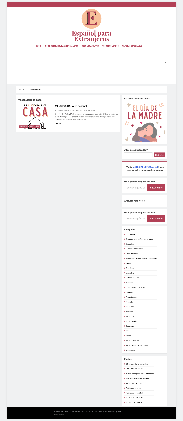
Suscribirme (156, 187)
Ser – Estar (130, 316)
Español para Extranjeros (91, 35)
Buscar (159, 155)
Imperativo (130, 273)
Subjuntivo (130, 326)
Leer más (59, 123)
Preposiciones (131, 297)
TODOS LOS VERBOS (110, 46)
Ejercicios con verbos (134, 249)
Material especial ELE (134, 278)
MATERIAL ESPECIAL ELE (132, 46)
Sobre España (131, 321)
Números (129, 283)
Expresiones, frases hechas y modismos (141, 258)
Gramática (130, 268)
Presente (129, 302)
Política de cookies (133, 388)
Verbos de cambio (133, 340)
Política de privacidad (134, 393)
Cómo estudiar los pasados (136, 369)
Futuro (128, 263)
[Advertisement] (89, 66)
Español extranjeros (64, 110)
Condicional (130, 234)
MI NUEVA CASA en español (71, 106)
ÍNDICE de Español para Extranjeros (61, 46)
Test (127, 331)
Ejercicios (24, 127)
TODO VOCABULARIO (90, 46)
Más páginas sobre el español (137, 378)
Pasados (129, 292)
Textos (128, 336)
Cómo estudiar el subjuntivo (137, 364)
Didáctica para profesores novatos (139, 239)
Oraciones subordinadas (135, 287)
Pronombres (130, 307)
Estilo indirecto (132, 254)
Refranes (129, 312)
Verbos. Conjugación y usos (137, 345)
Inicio (38, 46)
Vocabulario (34, 127)
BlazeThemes (59, 414)
